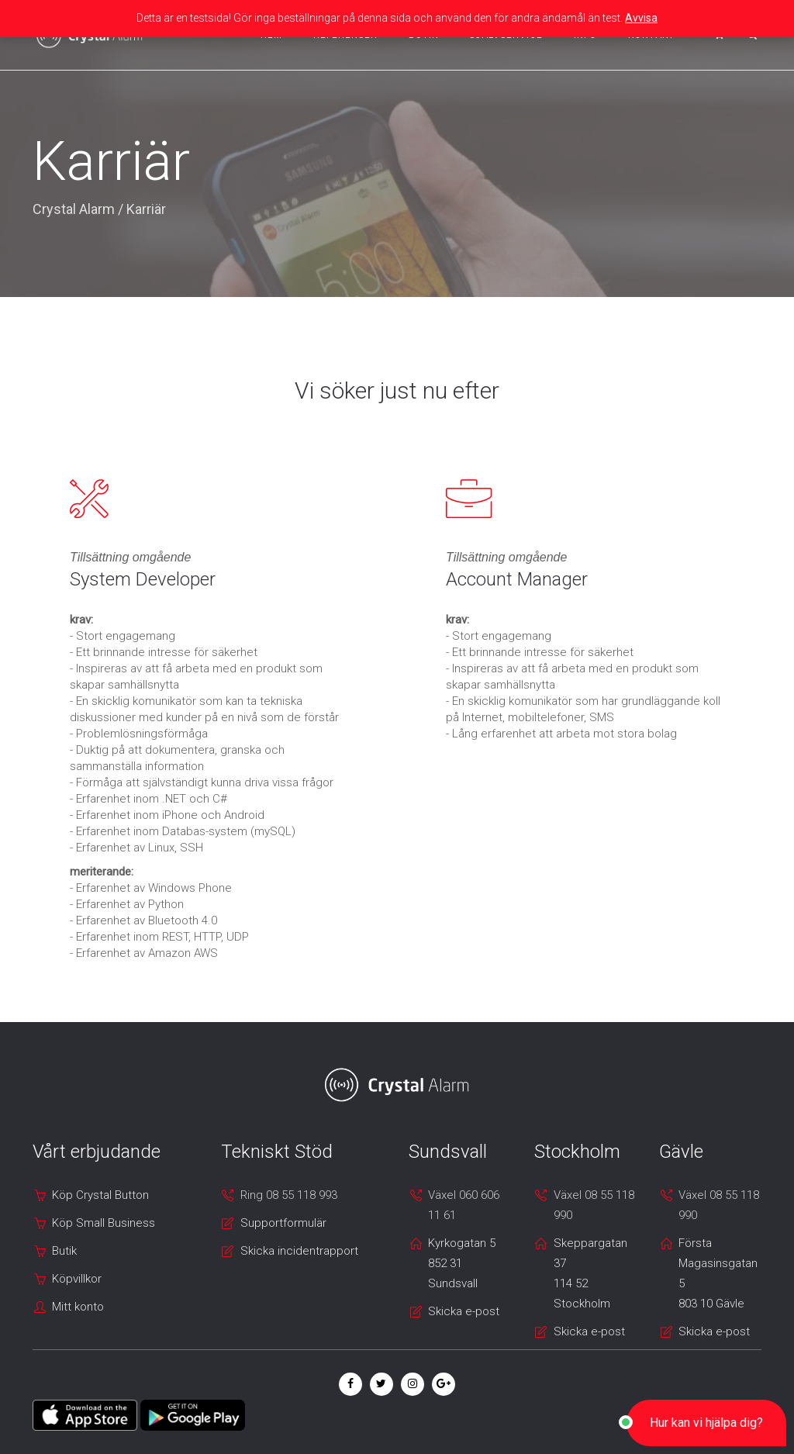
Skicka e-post (463, 1311)
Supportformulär (283, 1223)
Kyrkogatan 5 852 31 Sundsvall (461, 1263)
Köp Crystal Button (100, 1195)
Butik (64, 1251)
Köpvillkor (77, 1279)
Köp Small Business (103, 1223)
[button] (706, 1423)
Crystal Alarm (74, 209)
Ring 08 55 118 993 (288, 1195)
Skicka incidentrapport (299, 1251)
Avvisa (641, 18)
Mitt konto (78, 1307)
